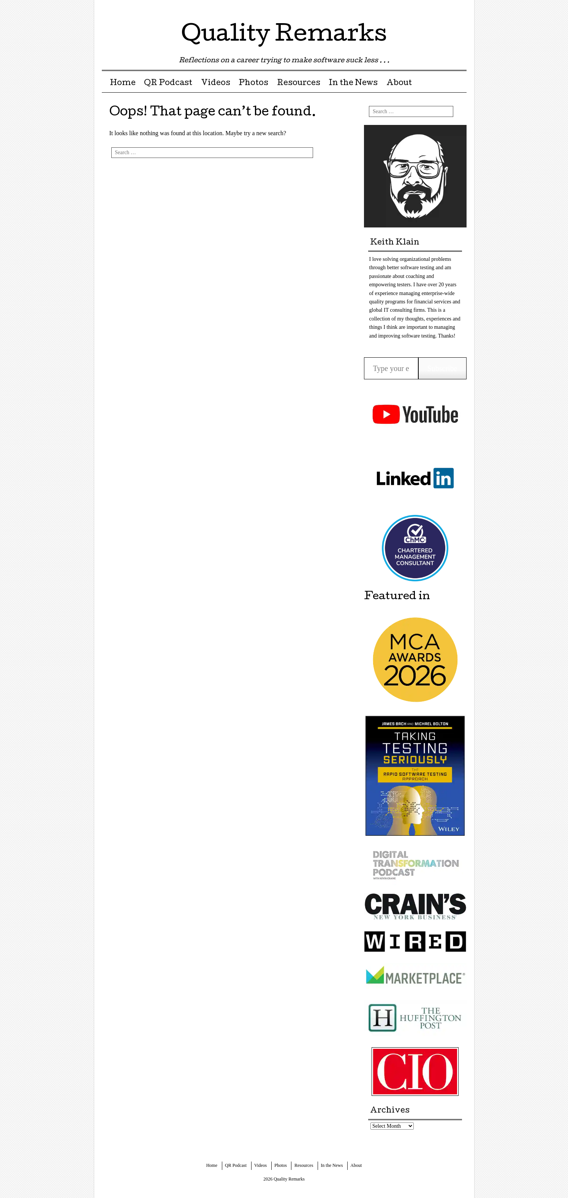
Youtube (460, 8)
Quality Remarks (284, 35)
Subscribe (442, 368)
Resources (298, 83)
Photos (253, 83)
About (399, 83)
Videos (215, 83)
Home (123, 83)
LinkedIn (446, 8)
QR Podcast (168, 83)
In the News (353, 83)
